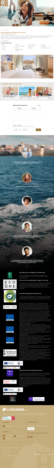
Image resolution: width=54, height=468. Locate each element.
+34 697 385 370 (20, 436)
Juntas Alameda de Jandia (9, 455)
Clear (38, 105)
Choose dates (4, 40)
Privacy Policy (6, 453)
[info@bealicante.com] (4, 439)
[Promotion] (27, 130)
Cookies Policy (6, 450)
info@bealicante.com (11, 438)
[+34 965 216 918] (4, 436)
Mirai (50, 454)
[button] (1, 66)
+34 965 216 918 (9, 435)
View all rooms (5, 30)
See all (49, 84)
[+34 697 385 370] (15, 436)
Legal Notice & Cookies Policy (10, 447)
